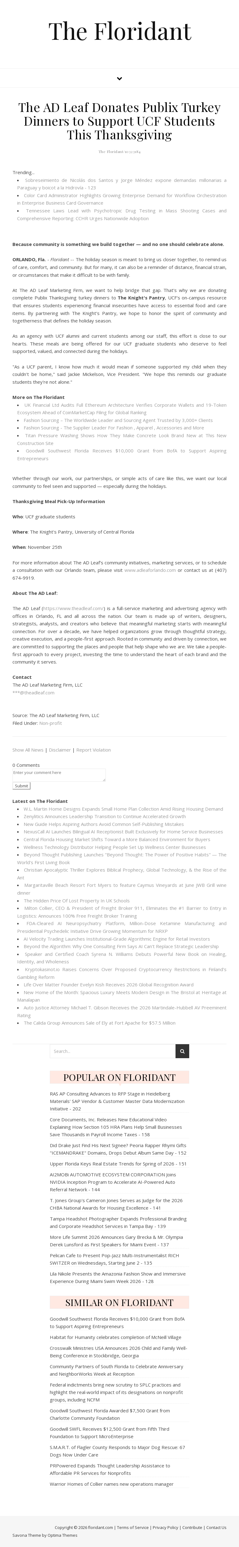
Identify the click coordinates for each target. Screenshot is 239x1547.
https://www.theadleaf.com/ (73, 608)
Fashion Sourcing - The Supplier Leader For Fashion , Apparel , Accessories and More (114, 427)
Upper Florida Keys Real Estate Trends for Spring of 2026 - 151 (118, 1163)
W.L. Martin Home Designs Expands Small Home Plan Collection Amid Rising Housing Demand (123, 809)
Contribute (192, 1527)
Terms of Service (133, 1527)
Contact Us (216, 1527)
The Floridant (119, 30)
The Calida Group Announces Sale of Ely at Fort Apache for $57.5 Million (100, 1023)
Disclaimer (60, 750)
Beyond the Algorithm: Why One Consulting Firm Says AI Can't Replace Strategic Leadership (121, 946)
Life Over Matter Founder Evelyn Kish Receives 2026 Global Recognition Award (109, 984)
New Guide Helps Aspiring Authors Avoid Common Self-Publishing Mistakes (104, 824)
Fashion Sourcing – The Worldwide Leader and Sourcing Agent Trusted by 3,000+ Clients (118, 420)
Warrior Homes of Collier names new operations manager (112, 1484)
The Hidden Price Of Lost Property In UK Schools (77, 900)
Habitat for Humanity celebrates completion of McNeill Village (115, 1337)
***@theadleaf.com (33, 692)
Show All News (28, 750)
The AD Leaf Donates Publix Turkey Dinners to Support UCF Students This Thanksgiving (119, 120)
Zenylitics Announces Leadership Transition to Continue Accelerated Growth (105, 816)
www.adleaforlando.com (150, 570)
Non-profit (50, 723)
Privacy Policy (165, 1527)
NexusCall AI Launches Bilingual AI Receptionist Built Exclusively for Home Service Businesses (123, 831)
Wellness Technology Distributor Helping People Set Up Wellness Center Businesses (115, 847)
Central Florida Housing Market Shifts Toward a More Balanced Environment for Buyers (117, 839)
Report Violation (93, 750)
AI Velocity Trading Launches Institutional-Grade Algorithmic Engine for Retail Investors (117, 939)
